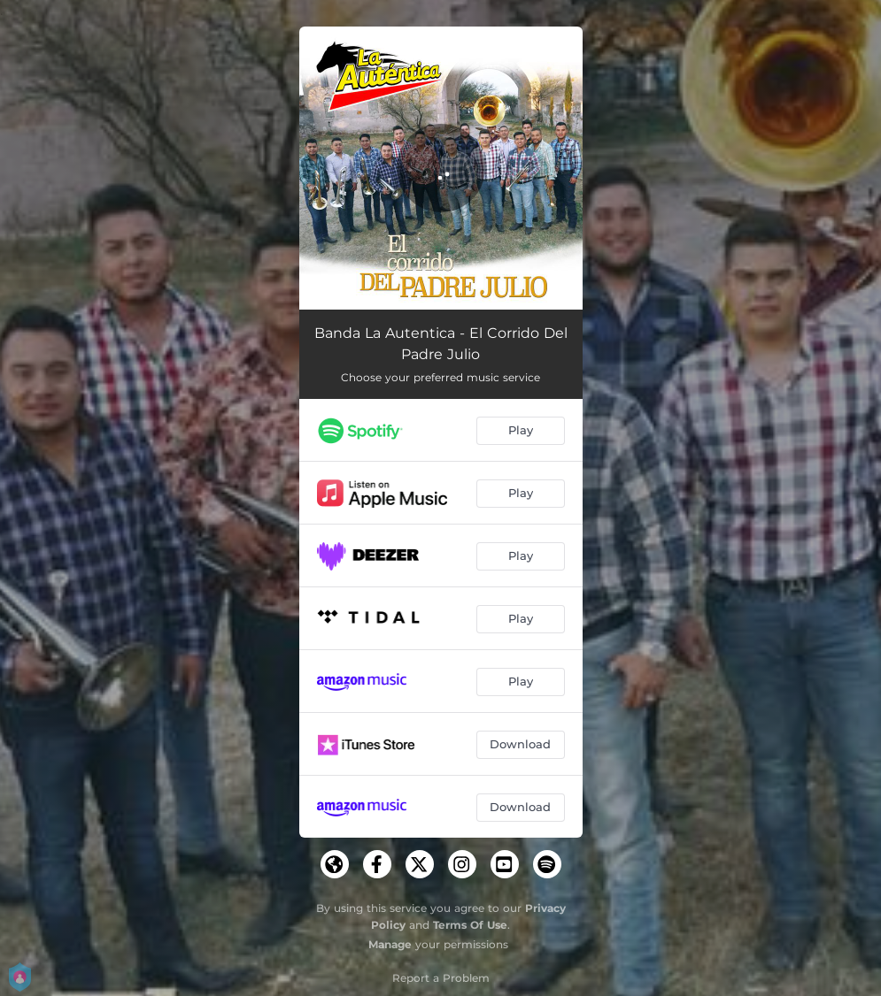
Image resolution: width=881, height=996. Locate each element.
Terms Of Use (470, 924)
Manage (390, 944)
